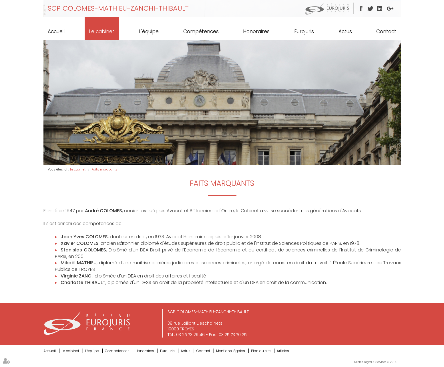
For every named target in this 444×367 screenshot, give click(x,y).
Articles (283, 350)
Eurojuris (304, 31)
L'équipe (149, 31)
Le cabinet (101, 31)
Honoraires (256, 31)
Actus (345, 31)
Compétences (201, 31)
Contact (386, 31)
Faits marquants (104, 169)
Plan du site (261, 350)
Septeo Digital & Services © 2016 (375, 362)
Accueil (56, 31)
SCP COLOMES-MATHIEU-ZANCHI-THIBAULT (118, 8)
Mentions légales (230, 350)
